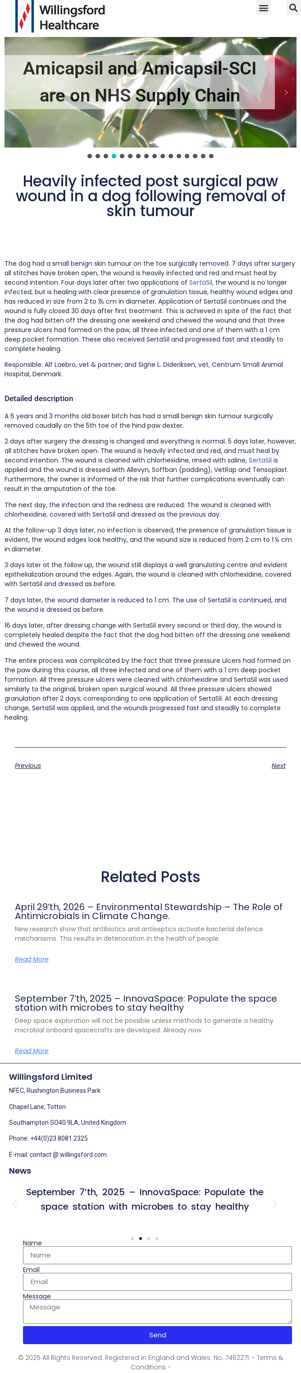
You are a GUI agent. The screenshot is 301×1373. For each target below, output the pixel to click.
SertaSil (200, 282)
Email (31, 1270)
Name (32, 1243)
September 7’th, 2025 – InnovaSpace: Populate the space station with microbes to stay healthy (146, 1003)
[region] (150, 98)
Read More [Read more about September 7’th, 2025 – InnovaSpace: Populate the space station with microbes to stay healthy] (32, 1051)
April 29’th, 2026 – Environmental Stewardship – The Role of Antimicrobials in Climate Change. (149, 911)
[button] (263, 7)
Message (37, 1296)
